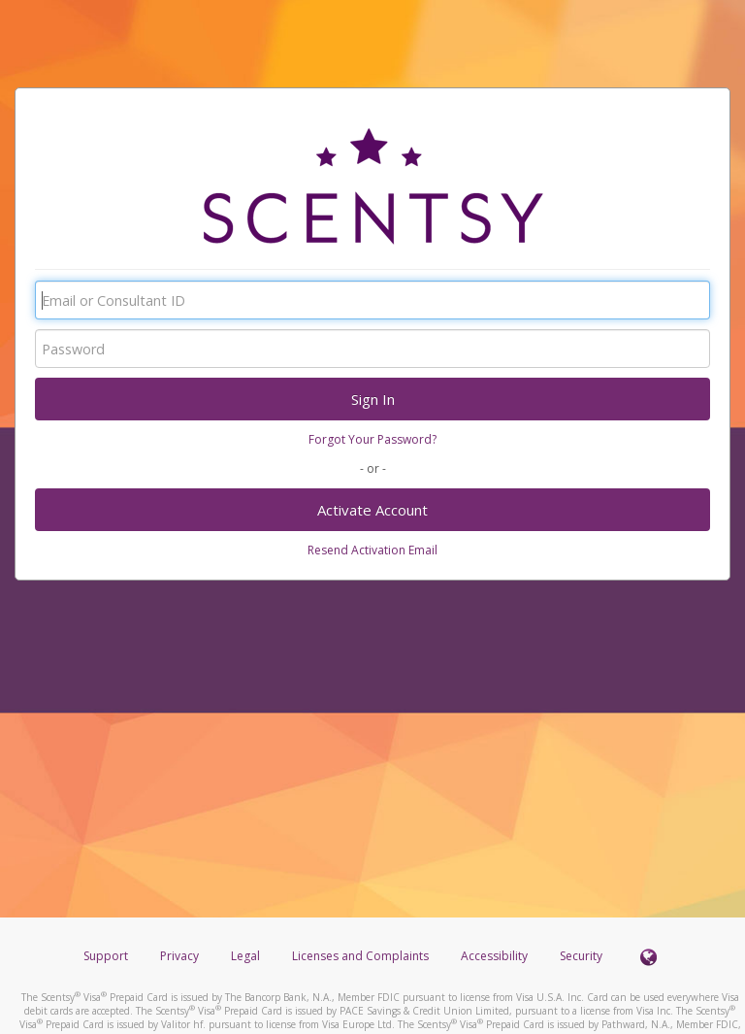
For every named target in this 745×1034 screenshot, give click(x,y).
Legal (245, 956)
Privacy (179, 956)
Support (105, 956)
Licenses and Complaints (362, 956)
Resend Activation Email (372, 550)
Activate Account (372, 509)
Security (581, 956)
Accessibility (494, 956)
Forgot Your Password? (372, 439)
